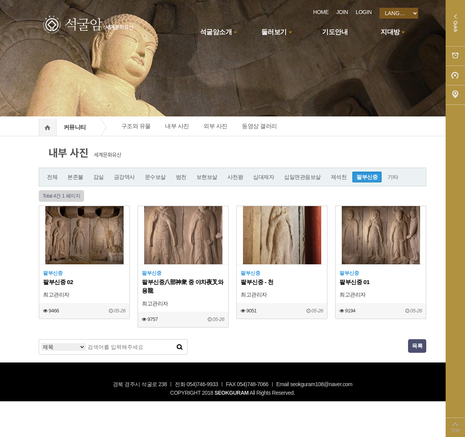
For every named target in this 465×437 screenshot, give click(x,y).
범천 (181, 177)
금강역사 (124, 177)
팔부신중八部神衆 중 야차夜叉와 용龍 (182, 286)
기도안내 (335, 32)
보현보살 (206, 177)
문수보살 (155, 177)
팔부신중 (366, 177)
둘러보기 (274, 32)
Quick (455, 23)
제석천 (339, 177)
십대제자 (263, 177)
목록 (417, 346)
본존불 (75, 177)
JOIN (342, 12)
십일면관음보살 (302, 177)
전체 (52, 177)
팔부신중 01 (354, 282)
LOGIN (364, 12)
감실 (98, 177)
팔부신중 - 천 (257, 282)
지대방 (390, 32)
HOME (321, 12)
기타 (393, 177)
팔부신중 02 (58, 282)
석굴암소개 (216, 32)
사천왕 (235, 177)
